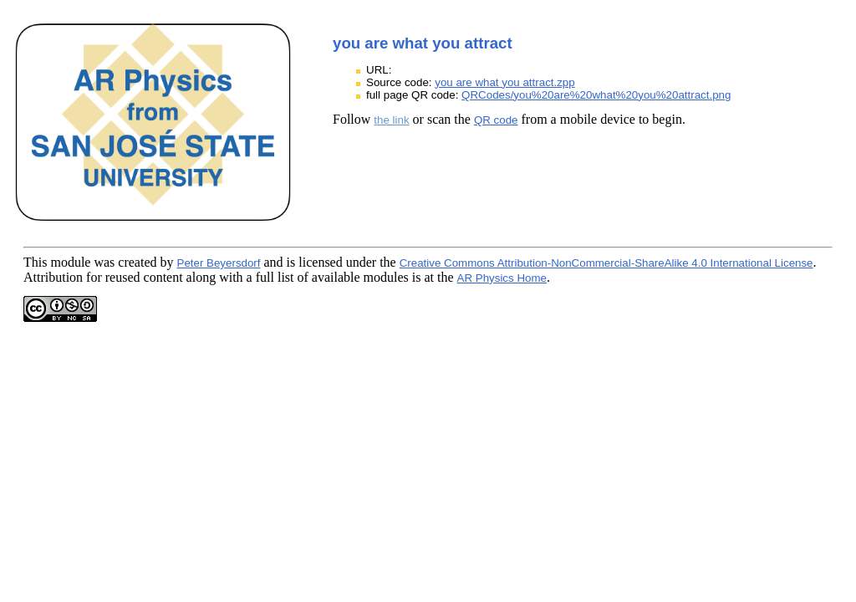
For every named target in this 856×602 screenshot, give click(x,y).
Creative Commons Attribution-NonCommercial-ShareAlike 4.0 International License (606, 263)
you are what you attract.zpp (504, 82)
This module (56, 262)
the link (391, 120)
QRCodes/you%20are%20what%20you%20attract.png (596, 95)
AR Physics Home (502, 278)
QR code (496, 120)
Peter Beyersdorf (219, 263)
